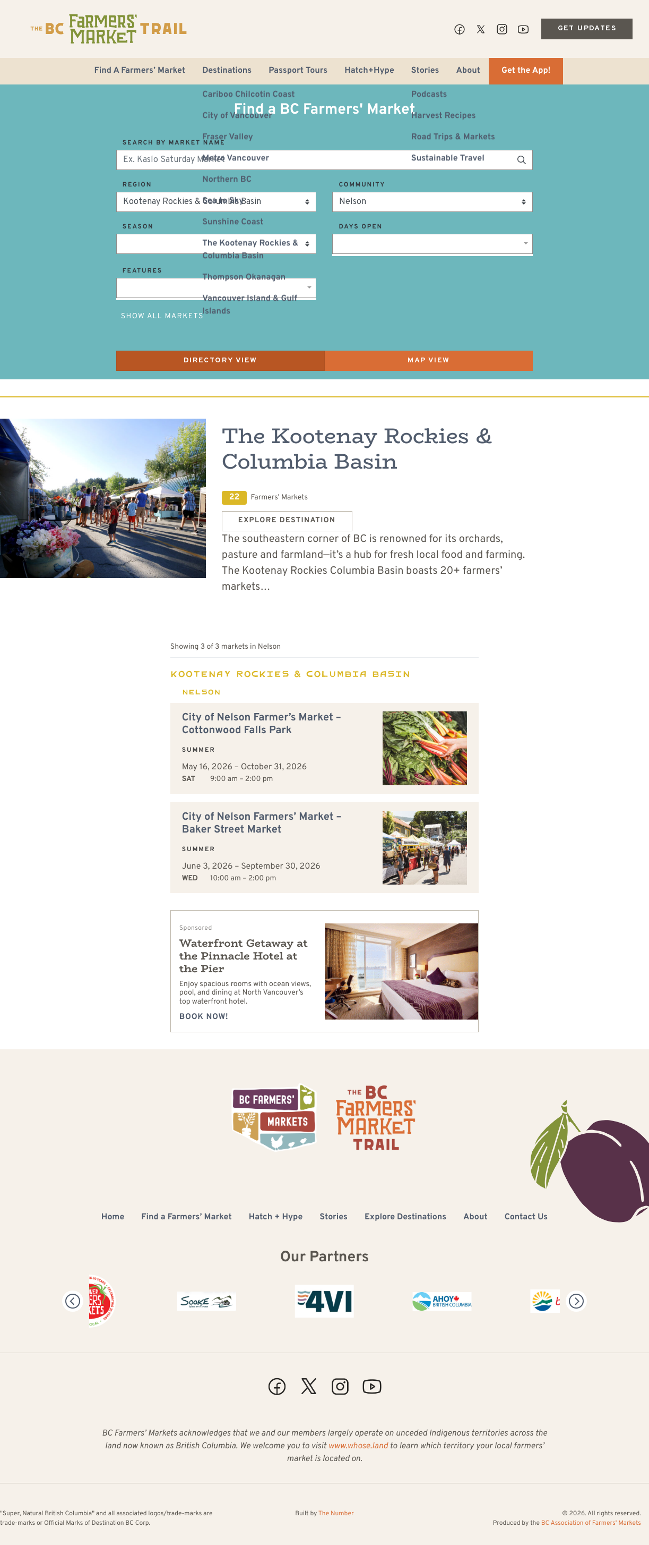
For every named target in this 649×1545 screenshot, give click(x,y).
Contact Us (526, 1217)
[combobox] (432, 244)
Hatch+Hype (369, 71)
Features (142, 271)
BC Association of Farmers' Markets (591, 1523)
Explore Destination (287, 520)
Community (362, 185)
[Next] (576, 1301)
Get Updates (587, 28)
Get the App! (525, 71)
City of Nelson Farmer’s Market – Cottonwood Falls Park (261, 724)
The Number (336, 1513)
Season (138, 227)
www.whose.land (358, 1446)
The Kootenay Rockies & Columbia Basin (357, 448)
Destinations (227, 71)
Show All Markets (162, 316)
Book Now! (204, 1017)
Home (112, 1217)
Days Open (360, 227)
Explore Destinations (405, 1217)
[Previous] (72, 1301)
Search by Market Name (174, 143)
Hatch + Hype (276, 1217)
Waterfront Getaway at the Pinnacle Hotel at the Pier (243, 956)
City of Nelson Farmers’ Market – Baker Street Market (262, 823)
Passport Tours (298, 71)
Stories (425, 71)
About (468, 71)
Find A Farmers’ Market (140, 71)
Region (137, 185)
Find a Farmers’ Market (186, 1217)
